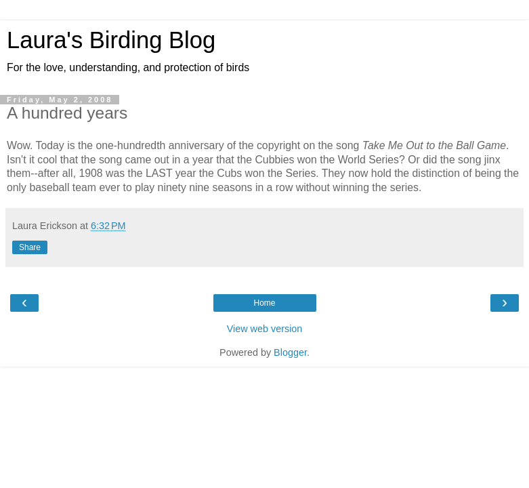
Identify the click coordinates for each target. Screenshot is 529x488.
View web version (265, 328)
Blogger (290, 352)
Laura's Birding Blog (111, 40)
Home (264, 303)
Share (30, 247)
